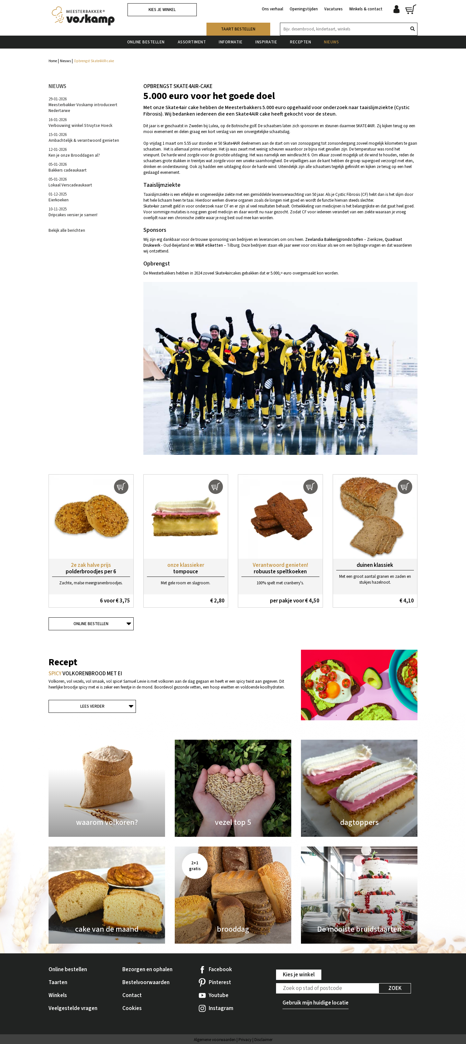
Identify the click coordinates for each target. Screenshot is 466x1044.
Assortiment (192, 42)
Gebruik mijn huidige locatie (316, 1003)
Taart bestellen (238, 29)
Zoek (395, 988)
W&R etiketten (209, 245)
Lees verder (92, 706)
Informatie (230, 42)
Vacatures (333, 9)
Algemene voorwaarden (215, 1040)
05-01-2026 (68, 167)
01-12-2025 (59, 197)
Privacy (245, 1040)
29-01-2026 (83, 105)
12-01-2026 (74, 152)
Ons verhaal (272, 9)
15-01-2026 (84, 137)
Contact (132, 995)
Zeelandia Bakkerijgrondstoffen (334, 239)
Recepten (300, 42)
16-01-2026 (80, 123)
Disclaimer (263, 1040)
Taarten (58, 982)
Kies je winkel (162, 10)
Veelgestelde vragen (73, 1008)
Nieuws (331, 42)
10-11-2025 (73, 212)
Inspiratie (266, 42)
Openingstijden (304, 9)
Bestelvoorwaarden (146, 982)
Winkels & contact (366, 9)
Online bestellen (146, 42)
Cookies (132, 1008)
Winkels (58, 995)
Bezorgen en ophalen (147, 969)
